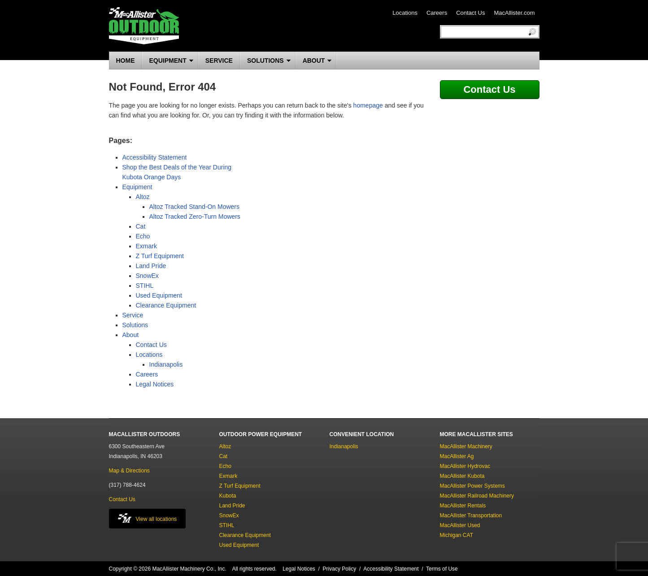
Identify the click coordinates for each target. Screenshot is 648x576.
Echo (143, 236)
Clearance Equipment (166, 305)
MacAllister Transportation (471, 515)
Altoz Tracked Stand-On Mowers (194, 206)
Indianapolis (166, 364)
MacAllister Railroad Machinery (477, 496)
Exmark (146, 246)
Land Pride (151, 265)
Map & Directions (129, 471)
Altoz (143, 196)
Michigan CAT (456, 535)
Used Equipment (159, 295)
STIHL (145, 285)
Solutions (135, 325)
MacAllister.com (514, 12)
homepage (368, 105)
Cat (141, 226)
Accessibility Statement (154, 157)
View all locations (147, 518)
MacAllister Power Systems (472, 486)
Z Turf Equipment (160, 256)
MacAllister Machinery (466, 446)
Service (133, 315)
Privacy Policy (340, 569)
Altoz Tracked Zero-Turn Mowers (194, 216)
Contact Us (470, 12)
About (130, 334)
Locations (405, 12)
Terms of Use (442, 569)
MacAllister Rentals (463, 505)
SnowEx (147, 275)
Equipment (137, 187)
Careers (436, 12)
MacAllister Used (460, 525)
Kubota (227, 496)
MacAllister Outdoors (144, 25)
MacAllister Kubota (462, 476)
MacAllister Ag (457, 456)
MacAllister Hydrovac (465, 466)
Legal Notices (155, 384)
